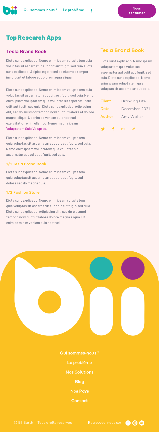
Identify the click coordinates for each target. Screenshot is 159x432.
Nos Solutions (79, 372)
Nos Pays (79, 391)
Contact (79, 401)
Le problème (79, 363)
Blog (79, 382)
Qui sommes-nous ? (79, 353)
